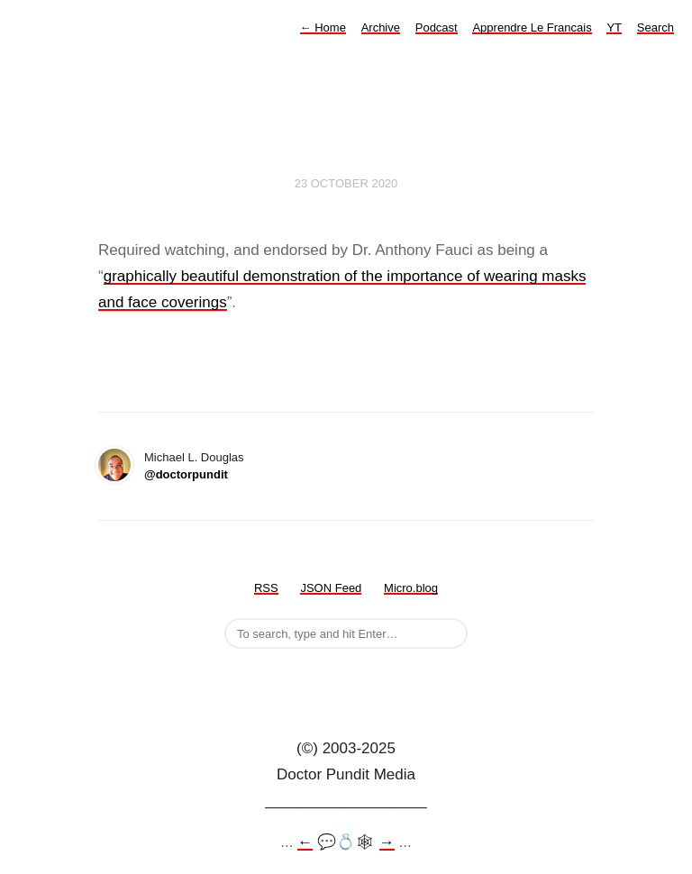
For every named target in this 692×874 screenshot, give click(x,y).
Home (323, 27)
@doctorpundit (186, 474)
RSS (266, 588)
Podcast (436, 27)
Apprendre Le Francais (531, 27)
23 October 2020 (346, 183)
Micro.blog (411, 588)
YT (614, 27)
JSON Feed (330, 588)
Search (655, 27)
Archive (380, 27)
